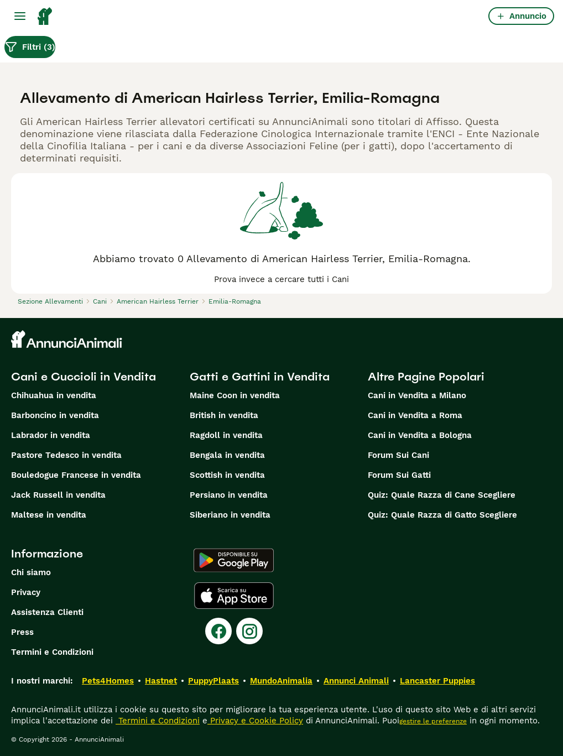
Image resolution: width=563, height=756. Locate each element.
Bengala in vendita (227, 455)
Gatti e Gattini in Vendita (260, 376)
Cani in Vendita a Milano (417, 395)
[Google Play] (234, 560)
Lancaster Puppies (437, 681)
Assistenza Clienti (47, 612)
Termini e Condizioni (52, 652)
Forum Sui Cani (398, 455)
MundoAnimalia (281, 681)
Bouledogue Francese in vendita (76, 475)
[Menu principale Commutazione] (20, 16)
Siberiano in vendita (230, 515)
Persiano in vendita (229, 495)
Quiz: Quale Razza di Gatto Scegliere (442, 515)
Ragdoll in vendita (226, 435)
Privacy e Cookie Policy (255, 721)
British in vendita (224, 415)
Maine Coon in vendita (235, 395)
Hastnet (161, 681)
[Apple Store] (234, 595)
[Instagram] (249, 631)
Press (22, 632)
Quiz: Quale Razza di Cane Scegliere (441, 495)
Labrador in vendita (50, 435)
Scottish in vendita (227, 475)
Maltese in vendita (48, 515)
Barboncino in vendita (55, 415)
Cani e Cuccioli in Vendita (83, 376)
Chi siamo (31, 572)
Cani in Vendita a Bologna (420, 435)
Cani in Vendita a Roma (415, 415)
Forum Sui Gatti (399, 475)
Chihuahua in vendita (53, 395)
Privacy (25, 592)
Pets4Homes (108, 681)
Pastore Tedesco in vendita (66, 455)
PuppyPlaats (213, 681)
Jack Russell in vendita (58, 495)
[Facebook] (218, 631)
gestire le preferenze (433, 721)
